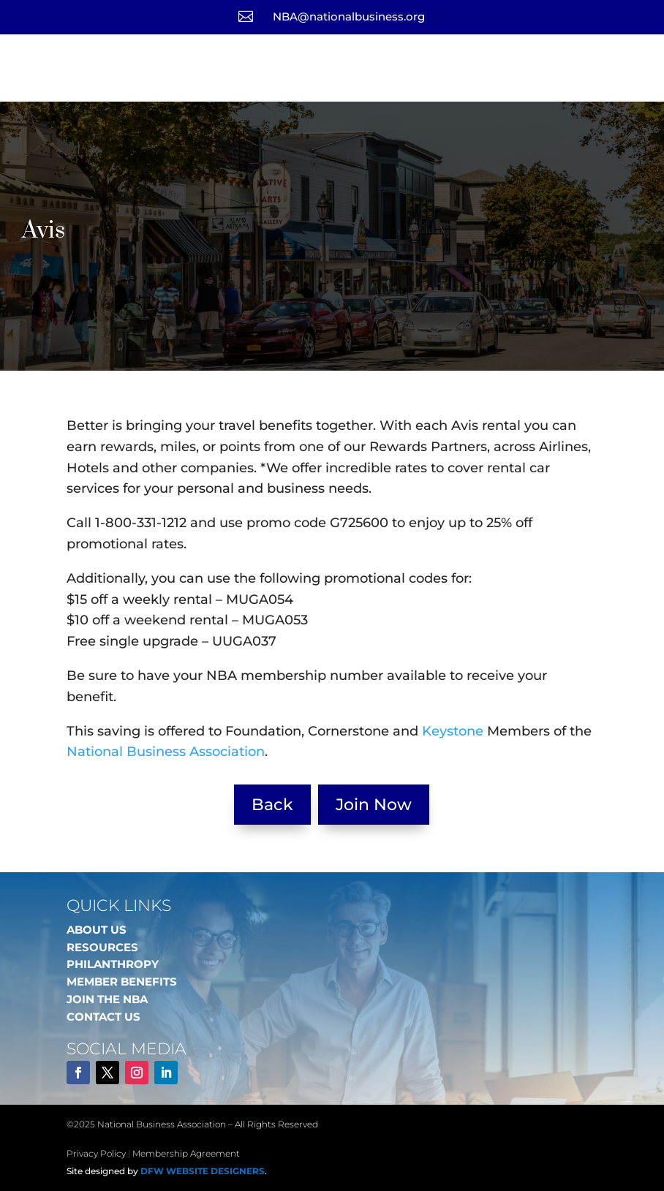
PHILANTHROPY (113, 964)
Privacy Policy (96, 1153)
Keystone (452, 731)
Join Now (374, 804)
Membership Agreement (186, 1153)
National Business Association (166, 752)
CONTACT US (103, 1017)
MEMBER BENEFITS (122, 981)
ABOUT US (97, 930)
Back (272, 804)
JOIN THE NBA (107, 999)
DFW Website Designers (202, 1170)
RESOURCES (102, 947)
